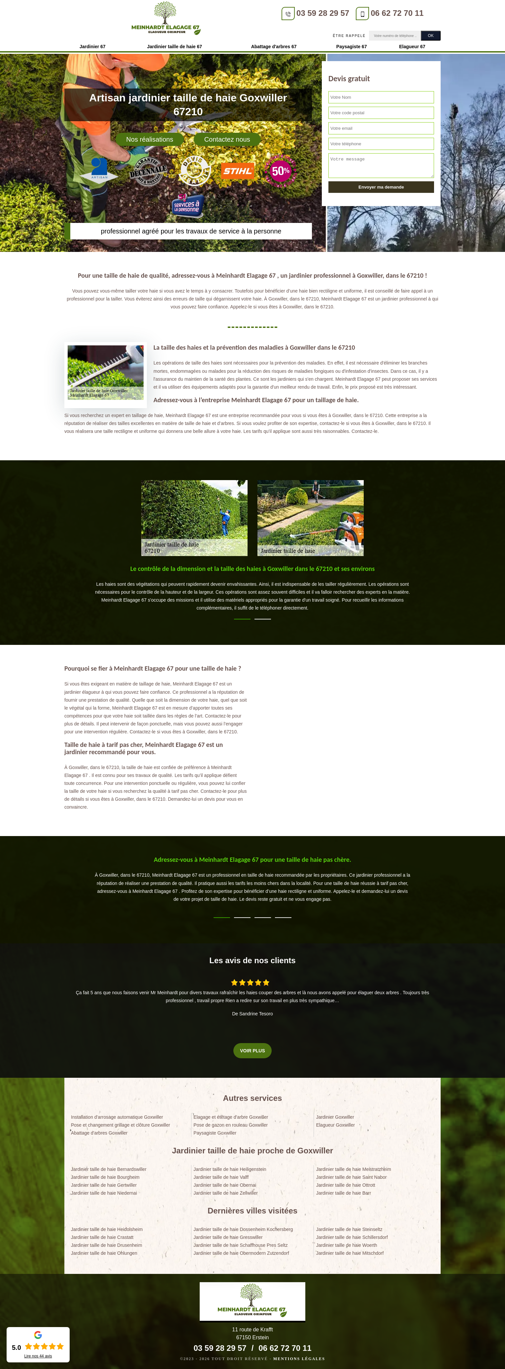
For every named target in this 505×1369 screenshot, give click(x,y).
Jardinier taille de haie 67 (174, 44)
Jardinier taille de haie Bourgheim (105, 1175)
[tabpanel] (252, 589)
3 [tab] (262, 915)
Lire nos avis (38, 1356)
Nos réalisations (149, 137)
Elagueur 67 (412, 44)
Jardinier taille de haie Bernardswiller (109, 1167)
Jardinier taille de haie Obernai (224, 1183)
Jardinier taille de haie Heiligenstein (229, 1167)
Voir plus (252, 1048)
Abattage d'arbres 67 (274, 44)
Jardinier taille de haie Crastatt (102, 1235)
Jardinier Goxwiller (335, 1115)
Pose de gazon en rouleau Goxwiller (230, 1123)
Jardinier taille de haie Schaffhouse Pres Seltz (240, 1243)
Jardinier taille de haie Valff (221, 1175)
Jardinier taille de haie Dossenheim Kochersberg (243, 1227)
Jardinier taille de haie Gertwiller (104, 1183)
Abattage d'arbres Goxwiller (99, 1131)
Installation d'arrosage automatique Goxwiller (117, 1115)
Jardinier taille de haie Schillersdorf (352, 1235)
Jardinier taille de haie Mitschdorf (350, 1251)
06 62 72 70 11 (275, 13)
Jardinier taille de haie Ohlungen (104, 1251)
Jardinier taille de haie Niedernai (104, 1191)
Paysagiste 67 (351, 44)
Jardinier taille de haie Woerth (346, 1243)
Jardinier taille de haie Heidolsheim (107, 1227)
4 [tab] (283, 915)
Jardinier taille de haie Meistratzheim (353, 1167)
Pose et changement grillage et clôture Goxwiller (120, 1123)
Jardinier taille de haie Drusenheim (106, 1243)
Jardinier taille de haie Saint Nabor (351, 1175)
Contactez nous (227, 137)
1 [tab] (222, 915)
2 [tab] (242, 915)
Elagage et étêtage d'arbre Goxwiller (230, 1115)
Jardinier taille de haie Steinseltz (349, 1227)
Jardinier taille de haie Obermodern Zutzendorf (241, 1251)
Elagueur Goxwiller (335, 1123)
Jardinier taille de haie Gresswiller (227, 1235)
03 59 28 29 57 (201, 13)
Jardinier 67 (93, 44)
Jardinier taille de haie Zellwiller (225, 1191)
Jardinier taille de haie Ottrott (345, 1183)
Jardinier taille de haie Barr (343, 1191)
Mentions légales (299, 1356)
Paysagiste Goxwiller (214, 1131)
